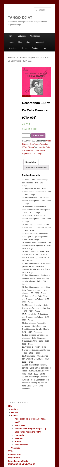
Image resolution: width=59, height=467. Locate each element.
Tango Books (14, 458)
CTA (33, 154)
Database (22, 36)
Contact (35, 48)
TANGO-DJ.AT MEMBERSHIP (21, 464)
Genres (23, 57)
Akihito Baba (44, 147)
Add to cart (38, 136)
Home (11, 36)
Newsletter (13, 48)
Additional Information (36, 167)
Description (31, 162)
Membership (35, 36)
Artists (14, 409)
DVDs (10, 451)
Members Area (14, 454)
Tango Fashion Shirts (18, 461)
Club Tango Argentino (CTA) (28, 432)
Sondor (18, 441)
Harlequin (19, 435)
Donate (25, 48)
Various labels (21, 445)
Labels (11, 42)
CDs (16, 57)
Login (45, 48)
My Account (39, 42)
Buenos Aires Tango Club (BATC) (30, 428)
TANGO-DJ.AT (20, 17)
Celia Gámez (28, 150)
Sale (28, 42)
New (20, 42)
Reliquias (19, 438)
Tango (30, 57)
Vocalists (15, 448)
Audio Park (20, 425)
